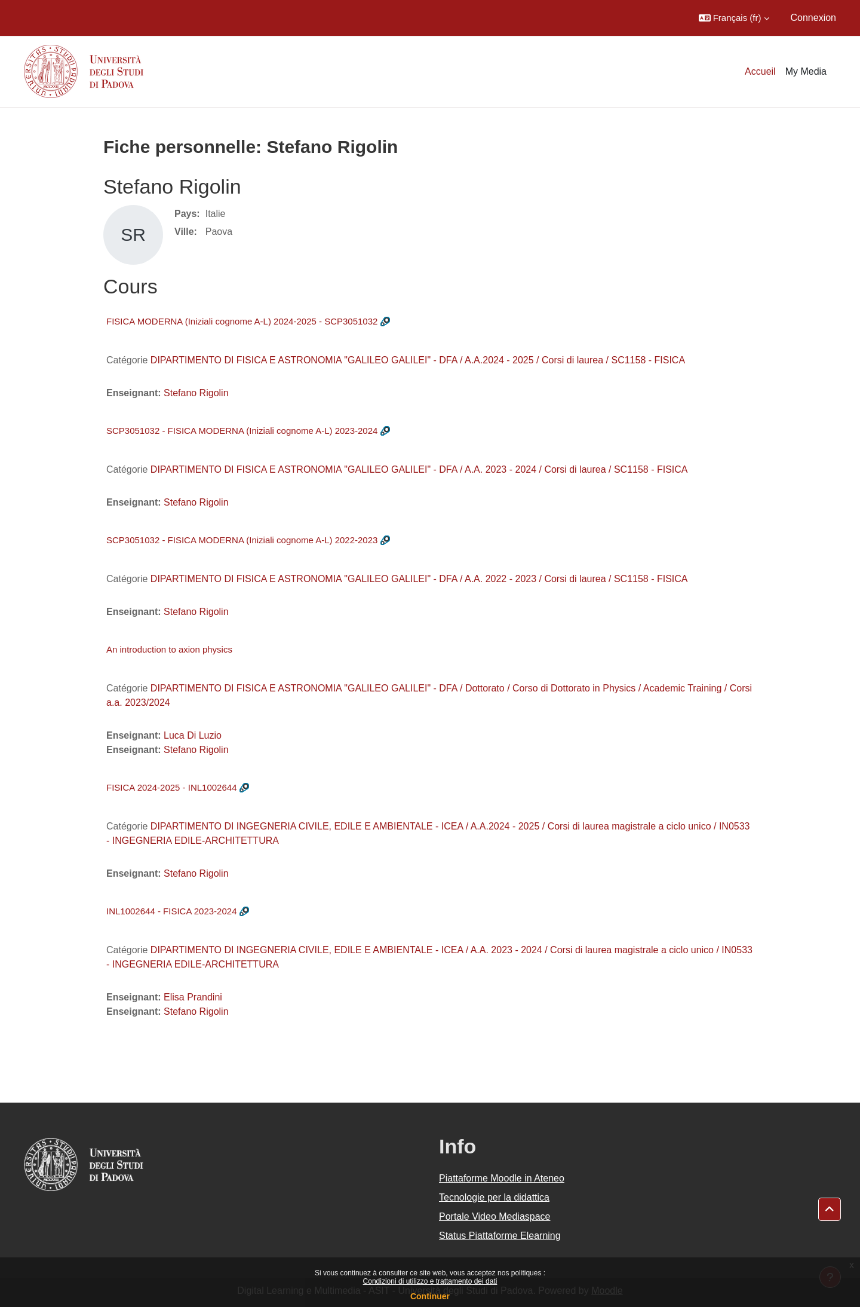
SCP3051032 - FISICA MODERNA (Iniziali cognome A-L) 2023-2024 (241, 431)
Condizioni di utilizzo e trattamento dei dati (430, 1281)
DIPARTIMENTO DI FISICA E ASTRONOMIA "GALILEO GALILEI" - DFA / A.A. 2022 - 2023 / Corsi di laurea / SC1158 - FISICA (419, 579)
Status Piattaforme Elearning (500, 1236)
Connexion (814, 18)
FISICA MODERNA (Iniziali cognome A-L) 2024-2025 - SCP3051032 (241, 321)
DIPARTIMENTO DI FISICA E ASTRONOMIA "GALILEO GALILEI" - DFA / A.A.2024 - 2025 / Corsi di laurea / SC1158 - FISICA (417, 360)
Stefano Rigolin (196, 393)
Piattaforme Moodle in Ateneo (501, 1178)
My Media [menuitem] (806, 71)
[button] (734, 18)
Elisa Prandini (193, 997)
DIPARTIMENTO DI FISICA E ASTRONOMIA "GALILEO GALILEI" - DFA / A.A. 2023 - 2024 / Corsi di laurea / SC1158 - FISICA (419, 469)
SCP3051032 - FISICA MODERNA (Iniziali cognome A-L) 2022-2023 (241, 540)
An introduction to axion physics (169, 649)
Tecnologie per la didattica (494, 1197)
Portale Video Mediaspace (495, 1216)
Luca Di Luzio (193, 735)
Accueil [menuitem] (760, 71)
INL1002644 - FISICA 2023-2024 (171, 911)
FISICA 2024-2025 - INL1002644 (171, 787)
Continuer (430, 1296)
